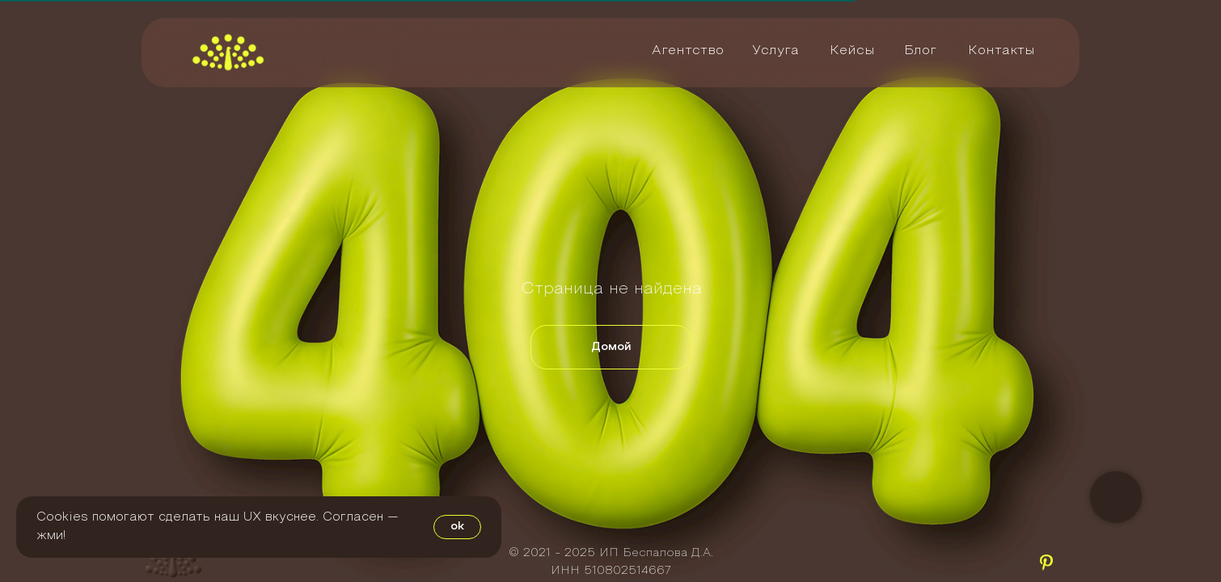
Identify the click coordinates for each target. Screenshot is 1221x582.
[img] (228, 52)
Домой (611, 347)
